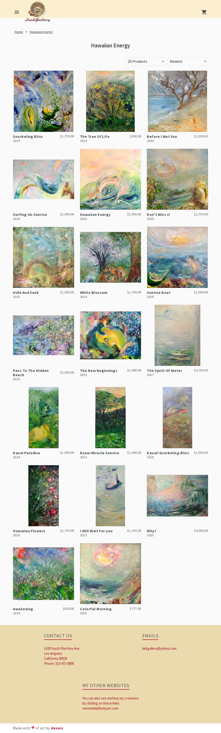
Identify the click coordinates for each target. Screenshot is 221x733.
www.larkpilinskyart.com (100, 708)
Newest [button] (176, 61)
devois (57, 728)
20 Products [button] (137, 61)
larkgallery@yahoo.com (159, 648)
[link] (38, 13)
